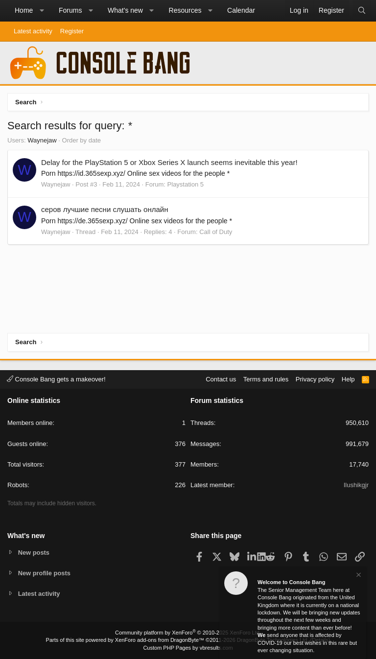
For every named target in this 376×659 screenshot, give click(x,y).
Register (72, 31)
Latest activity (33, 31)
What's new (125, 10)
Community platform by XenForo (188, 632)
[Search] (361, 11)
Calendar (241, 10)
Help (348, 378)
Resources (185, 10)
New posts (34, 552)
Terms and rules (265, 378)
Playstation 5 (185, 184)
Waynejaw (41, 140)
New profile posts (44, 572)
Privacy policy (315, 378)
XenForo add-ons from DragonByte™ (159, 640)
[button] (41, 11)
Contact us (221, 378)
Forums (70, 10)
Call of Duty (215, 231)
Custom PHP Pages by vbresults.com (188, 648)
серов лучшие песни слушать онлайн (104, 209)
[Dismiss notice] (358, 576)
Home (24, 10)
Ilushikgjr (356, 485)
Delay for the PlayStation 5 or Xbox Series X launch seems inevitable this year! (169, 162)
